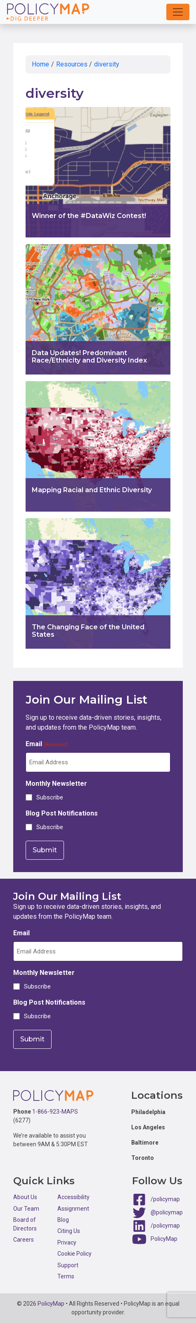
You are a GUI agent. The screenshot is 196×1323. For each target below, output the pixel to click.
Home (40, 64)
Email (47, 744)
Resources (71, 64)
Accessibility (73, 1197)
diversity (106, 64)
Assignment (73, 1208)
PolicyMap (164, 1238)
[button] (177, 12)
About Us (25, 1197)
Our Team (26, 1208)
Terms (65, 1276)
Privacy (66, 1242)
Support (67, 1265)
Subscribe (49, 797)
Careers (23, 1239)
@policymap (167, 1212)
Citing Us (68, 1231)
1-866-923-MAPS (55, 1111)
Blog (63, 1219)
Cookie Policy (74, 1253)
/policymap (165, 1199)
